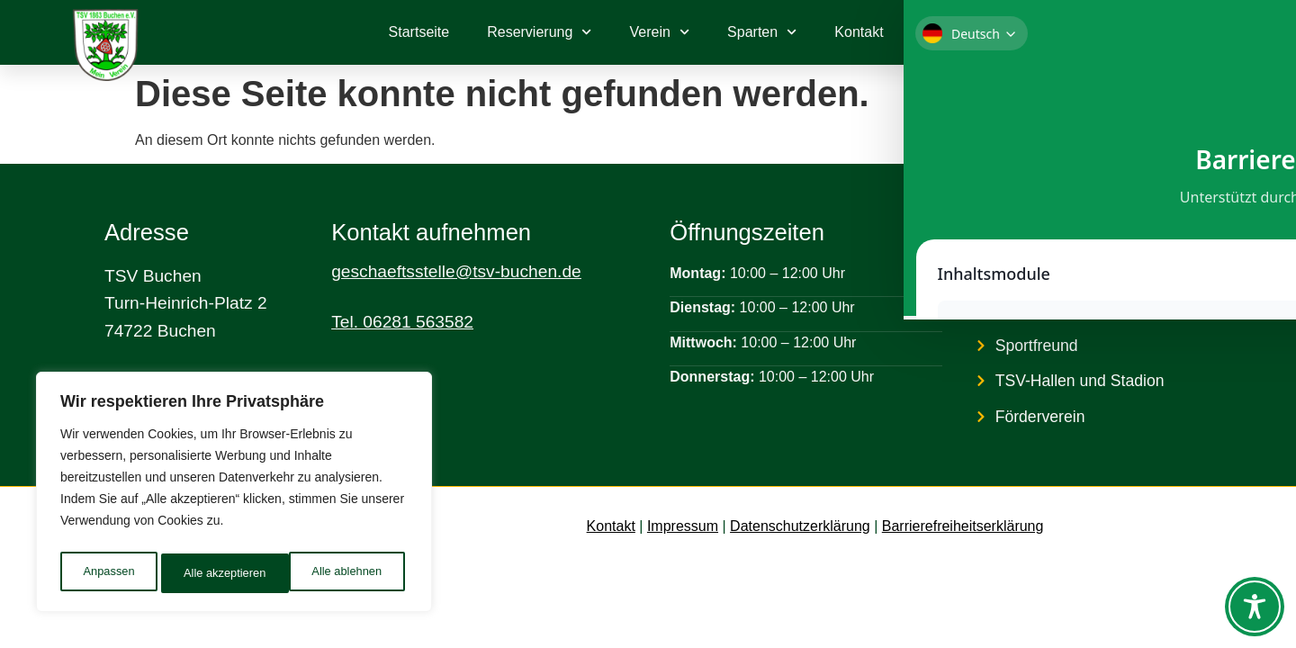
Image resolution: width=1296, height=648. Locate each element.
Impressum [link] (682, 526)
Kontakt (858, 32)
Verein (660, 32)
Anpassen (107, 573)
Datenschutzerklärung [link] (800, 526)
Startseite (419, 32)
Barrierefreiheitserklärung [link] (963, 526)
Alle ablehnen (217, 573)
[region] (234, 496)
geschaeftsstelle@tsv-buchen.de (456, 271)
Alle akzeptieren (345, 573)
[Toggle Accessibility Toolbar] (1254, 606)
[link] (1145, 32)
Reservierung (539, 32)
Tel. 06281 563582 (402, 321)
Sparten (761, 32)
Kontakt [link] (611, 526)
